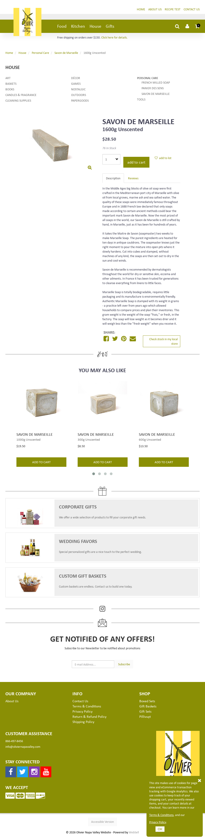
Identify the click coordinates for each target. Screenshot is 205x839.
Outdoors (78, 96)
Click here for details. (114, 39)
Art (8, 80)
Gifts (110, 28)
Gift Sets (145, 713)
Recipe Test (172, 11)
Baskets (10, 85)
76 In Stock (109, 150)
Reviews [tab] (133, 180)
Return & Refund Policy (89, 718)
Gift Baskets (147, 707)
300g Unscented (89, 441)
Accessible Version (102, 823)
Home (141, 11)
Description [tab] (113, 180)
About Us (155, 11)
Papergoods (80, 102)
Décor (75, 80)
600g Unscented (150, 441)
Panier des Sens (153, 90)
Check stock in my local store (163, 343)
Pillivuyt (145, 718)
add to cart (136, 163)
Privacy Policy (157, 822)
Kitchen (78, 28)
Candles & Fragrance (20, 96)
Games (76, 85)
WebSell (134, 834)
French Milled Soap (156, 84)
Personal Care (40, 54)
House (95, 28)
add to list (163, 159)
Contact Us (192, 11)
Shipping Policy (83, 723)
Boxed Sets (147, 702)
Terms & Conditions (161, 815)
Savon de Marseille (66, 54)
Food (62, 28)
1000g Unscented (28, 441)
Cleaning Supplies (18, 102)
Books (9, 91)
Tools (141, 101)
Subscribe (124, 665)
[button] (197, 28)
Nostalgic (78, 91)
